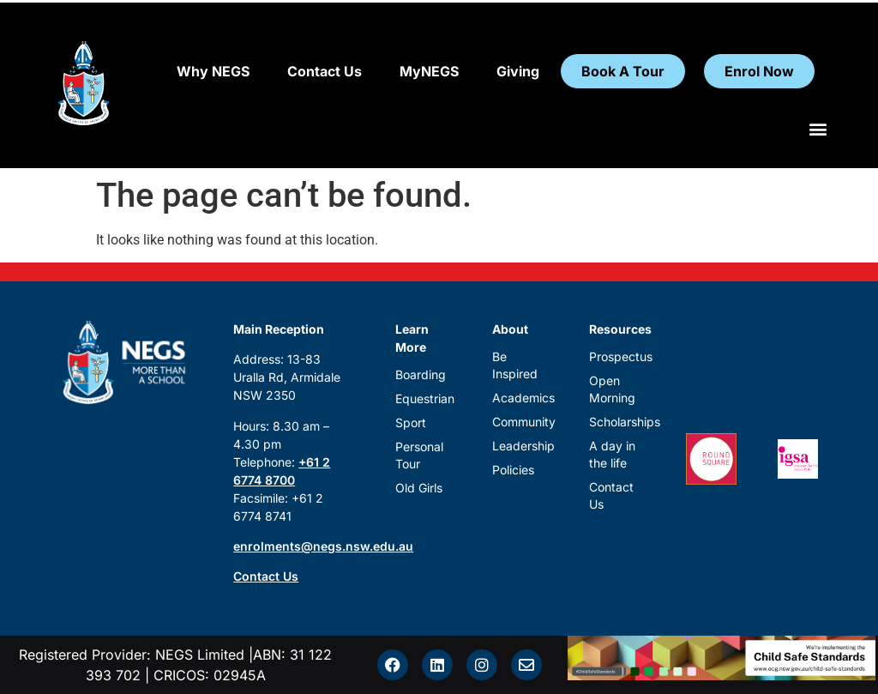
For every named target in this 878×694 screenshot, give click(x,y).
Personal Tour (419, 455)
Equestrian (423, 398)
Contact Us (324, 71)
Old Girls (418, 487)
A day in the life (612, 454)
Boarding (420, 374)
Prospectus (617, 356)
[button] (818, 128)
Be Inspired (515, 365)
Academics (520, 397)
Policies (513, 469)
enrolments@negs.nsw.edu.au (323, 546)
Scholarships (617, 421)
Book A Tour (623, 71)
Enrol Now (759, 71)
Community (520, 421)
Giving (517, 71)
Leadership (520, 445)
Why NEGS (213, 71)
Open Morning (612, 389)
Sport (410, 422)
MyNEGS (429, 71)
